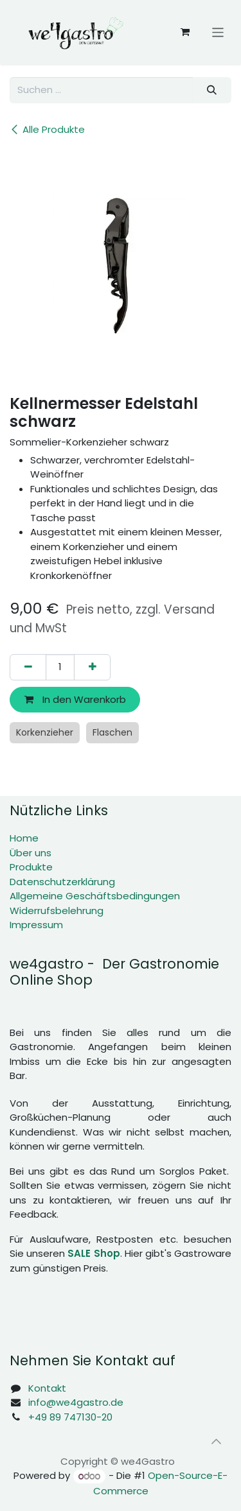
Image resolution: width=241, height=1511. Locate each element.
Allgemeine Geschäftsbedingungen (95, 895)
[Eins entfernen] (28, 667)
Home (24, 838)
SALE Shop (93, 1253)
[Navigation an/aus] (218, 32)
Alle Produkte (47, 129)
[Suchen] (212, 90)
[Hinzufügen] (92, 667)
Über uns (30, 852)
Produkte (31, 867)
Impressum (36, 924)
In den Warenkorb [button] (75, 699)
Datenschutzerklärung (62, 881)
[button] (216, 1441)
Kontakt (47, 1388)
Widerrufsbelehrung (56, 910)
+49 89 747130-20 (70, 1417)
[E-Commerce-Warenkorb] (185, 32)
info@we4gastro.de (75, 1402)
